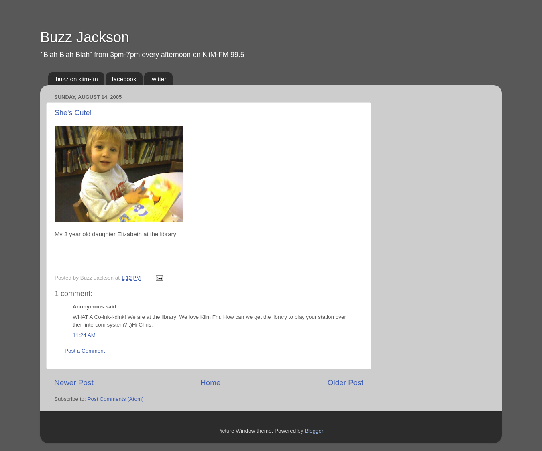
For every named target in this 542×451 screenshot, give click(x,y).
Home (210, 382)
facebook (124, 79)
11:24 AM (84, 335)
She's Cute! (73, 113)
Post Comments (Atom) (116, 399)
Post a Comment (85, 351)
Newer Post (74, 382)
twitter (158, 79)
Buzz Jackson (84, 37)
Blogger (314, 431)
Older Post (345, 382)
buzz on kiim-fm (77, 79)
